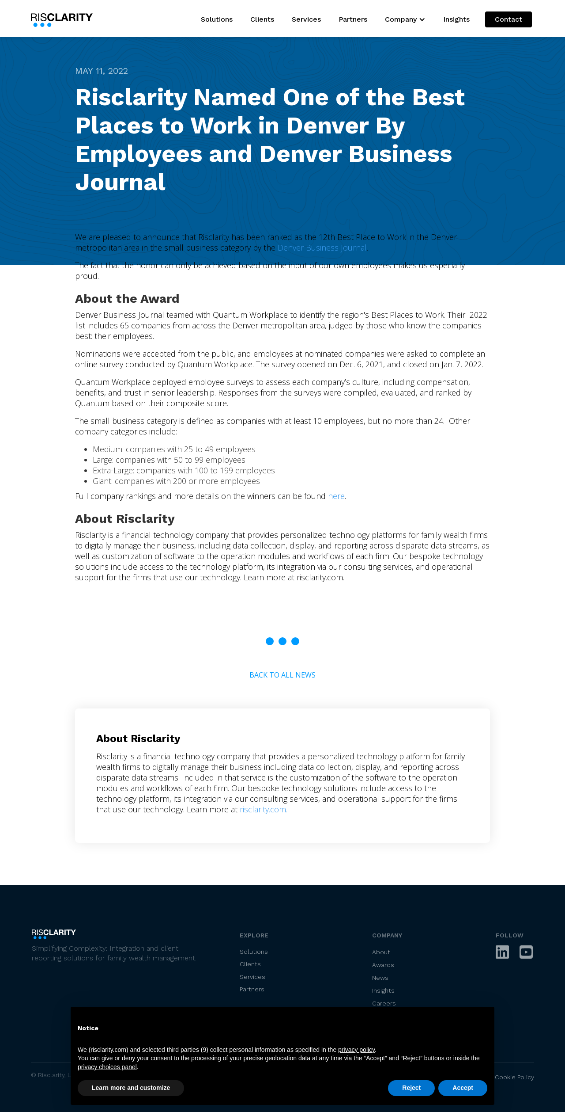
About (381, 952)
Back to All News (282, 675)
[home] (64, 18)
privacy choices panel (107, 1066)
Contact (508, 19)
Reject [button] (411, 1087)
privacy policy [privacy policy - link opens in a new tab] (356, 1049)
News (380, 977)
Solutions (217, 19)
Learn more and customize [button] (131, 1087)
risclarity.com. (263, 809)
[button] (405, 19)
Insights (456, 19)
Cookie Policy (514, 1077)
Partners (353, 19)
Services (306, 19)
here (336, 496)
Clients (262, 19)
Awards (383, 964)
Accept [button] (462, 1087)
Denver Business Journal (322, 247)
